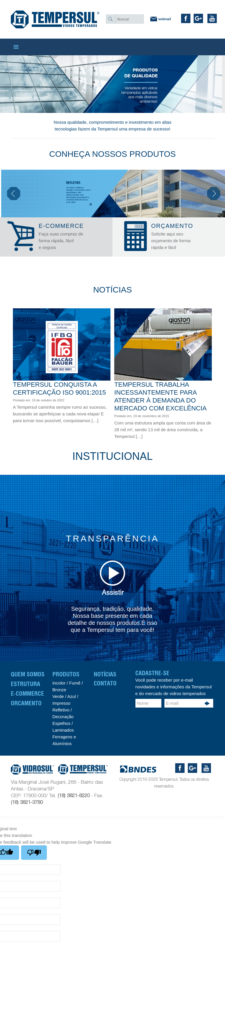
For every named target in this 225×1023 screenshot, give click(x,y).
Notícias (105, 674)
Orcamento (26, 703)
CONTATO (105, 683)
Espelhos (61, 723)
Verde (58, 696)
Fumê (74, 682)
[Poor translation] (34, 852)
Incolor (59, 682)
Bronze (59, 689)
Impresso (61, 703)
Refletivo (60, 709)
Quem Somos (28, 674)
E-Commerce (27, 693)
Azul (71, 696)
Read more (107, 427)
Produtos (65, 674)
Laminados (63, 730)
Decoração (63, 716)
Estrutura (25, 683)
